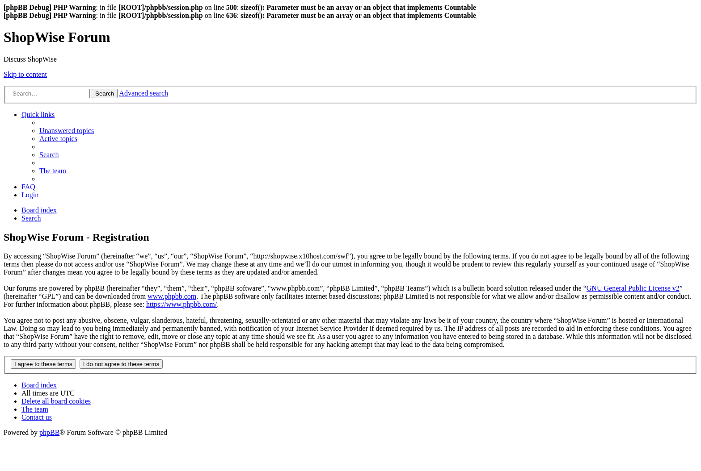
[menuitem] (66, 130)
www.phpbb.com (172, 296)
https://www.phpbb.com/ (181, 304)
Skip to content (25, 74)
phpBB (49, 432)
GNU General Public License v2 (633, 288)
